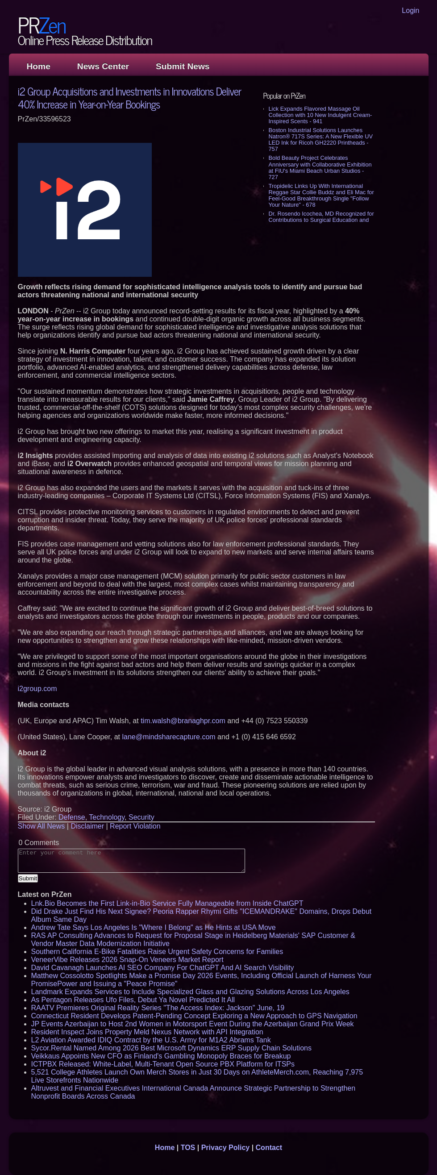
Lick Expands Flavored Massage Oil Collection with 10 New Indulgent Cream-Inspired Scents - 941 (320, 115)
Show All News (41, 826)
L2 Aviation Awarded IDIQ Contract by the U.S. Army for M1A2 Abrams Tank (151, 1040)
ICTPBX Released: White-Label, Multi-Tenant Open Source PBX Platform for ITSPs (163, 1064)
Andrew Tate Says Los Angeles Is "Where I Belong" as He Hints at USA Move (153, 927)
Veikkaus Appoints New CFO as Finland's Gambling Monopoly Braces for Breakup (161, 1056)
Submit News (182, 66)
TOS (188, 1147)
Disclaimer (87, 826)
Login (410, 10)
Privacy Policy (225, 1147)
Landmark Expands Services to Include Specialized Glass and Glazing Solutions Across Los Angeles (190, 992)
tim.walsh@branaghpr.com (183, 721)
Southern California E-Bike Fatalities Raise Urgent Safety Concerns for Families (157, 951)
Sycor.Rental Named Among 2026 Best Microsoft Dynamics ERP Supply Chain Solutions (171, 1048)
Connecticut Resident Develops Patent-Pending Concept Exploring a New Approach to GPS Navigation (194, 1016)
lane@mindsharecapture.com (168, 737)
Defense (71, 817)
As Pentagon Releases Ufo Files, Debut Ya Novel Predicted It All (133, 1000)
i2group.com (37, 688)
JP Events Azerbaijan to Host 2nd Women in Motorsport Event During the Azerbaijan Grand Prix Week (192, 1024)
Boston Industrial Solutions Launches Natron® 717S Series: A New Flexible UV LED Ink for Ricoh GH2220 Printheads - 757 (321, 139)
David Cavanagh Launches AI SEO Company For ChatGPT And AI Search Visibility (162, 967)
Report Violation (135, 826)
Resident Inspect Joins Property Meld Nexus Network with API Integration (147, 1032)
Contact (269, 1147)
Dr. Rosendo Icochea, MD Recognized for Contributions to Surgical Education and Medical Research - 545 (321, 219)
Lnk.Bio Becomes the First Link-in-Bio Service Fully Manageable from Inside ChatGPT (167, 903)
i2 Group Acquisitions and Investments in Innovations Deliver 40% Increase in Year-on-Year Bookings (129, 97)
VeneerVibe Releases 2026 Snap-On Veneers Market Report (127, 959)
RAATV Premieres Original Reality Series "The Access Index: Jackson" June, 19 (158, 1008)
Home (38, 66)
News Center (103, 66)
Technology (107, 817)
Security (141, 817)
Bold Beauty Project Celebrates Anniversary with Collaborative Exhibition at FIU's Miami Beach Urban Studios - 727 (320, 167)
